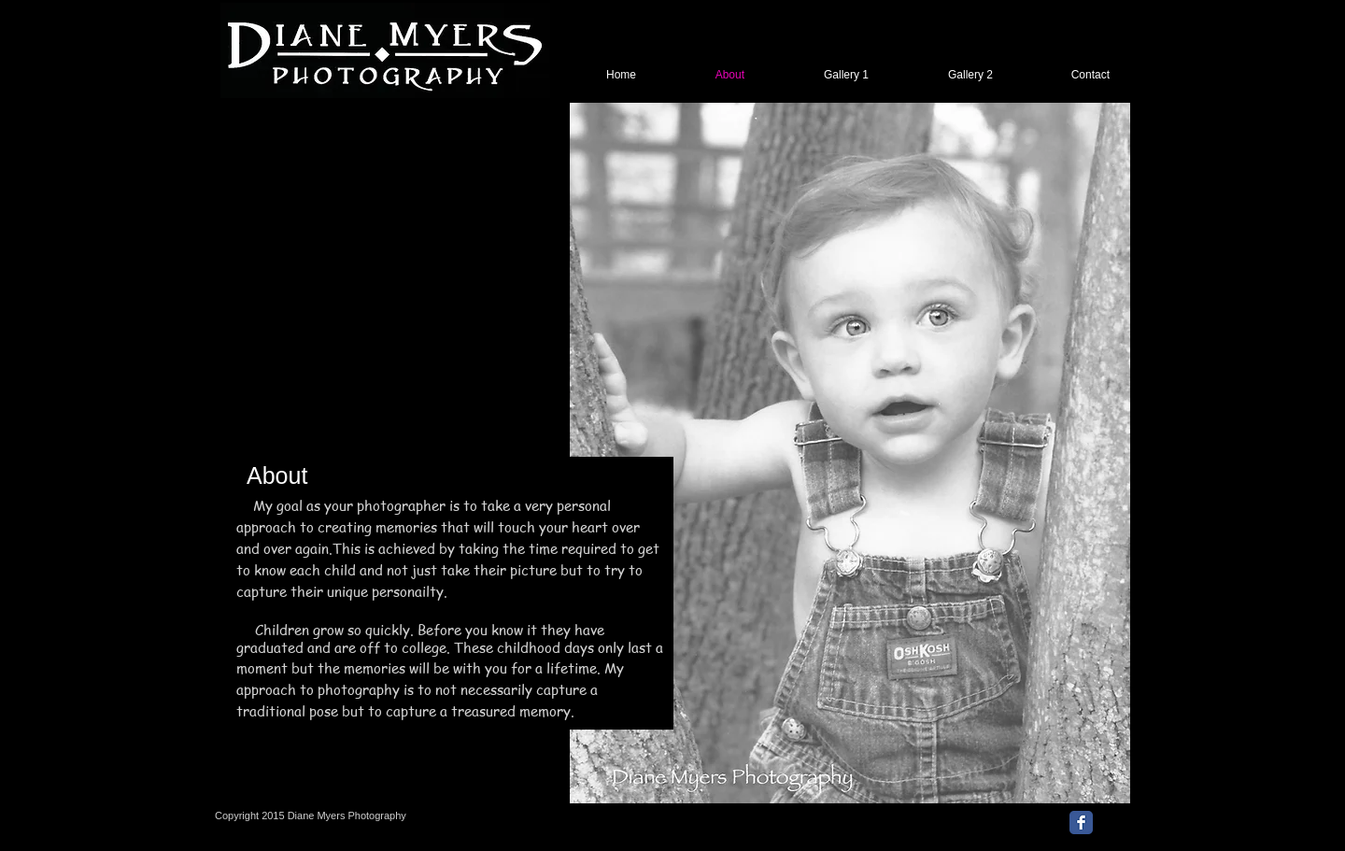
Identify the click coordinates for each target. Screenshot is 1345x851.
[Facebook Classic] (1081, 822)
